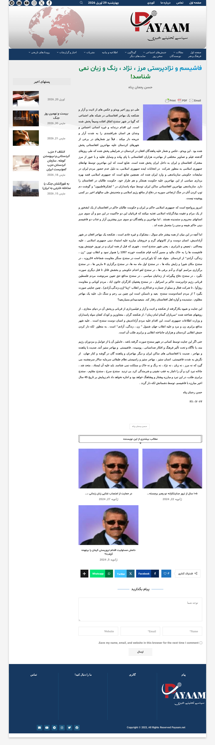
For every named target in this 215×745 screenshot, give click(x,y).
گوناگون (131, 52)
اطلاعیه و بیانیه (110, 52)
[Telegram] (11, 3)
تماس (179, 3)
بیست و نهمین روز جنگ (56, 116)
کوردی (151, 3)
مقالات (179, 52)
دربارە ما (165, 3)
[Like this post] (165, 574)
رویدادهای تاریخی (40, 52)
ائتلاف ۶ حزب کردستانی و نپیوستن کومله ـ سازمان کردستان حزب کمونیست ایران (56, 161)
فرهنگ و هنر (194, 56)
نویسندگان (175, 56)
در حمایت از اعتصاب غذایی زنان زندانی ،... (108, 494)
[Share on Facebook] (147, 574)
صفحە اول (195, 3)
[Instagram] (34, 3)
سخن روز (158, 56)
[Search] (81, 3)
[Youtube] (26, 3)
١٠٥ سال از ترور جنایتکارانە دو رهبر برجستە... (172, 494)
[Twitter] (41, 3)
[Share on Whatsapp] (101, 574)
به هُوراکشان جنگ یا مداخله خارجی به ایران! (56, 186)
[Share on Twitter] (125, 574)
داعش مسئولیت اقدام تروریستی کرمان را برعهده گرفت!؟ (108, 552)
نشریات (90, 52)
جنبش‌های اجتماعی (156, 52)
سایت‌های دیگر (138, 56)
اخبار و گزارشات (68, 52)
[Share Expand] (84, 574)
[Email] (19, 3)
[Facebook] (49, 3)
